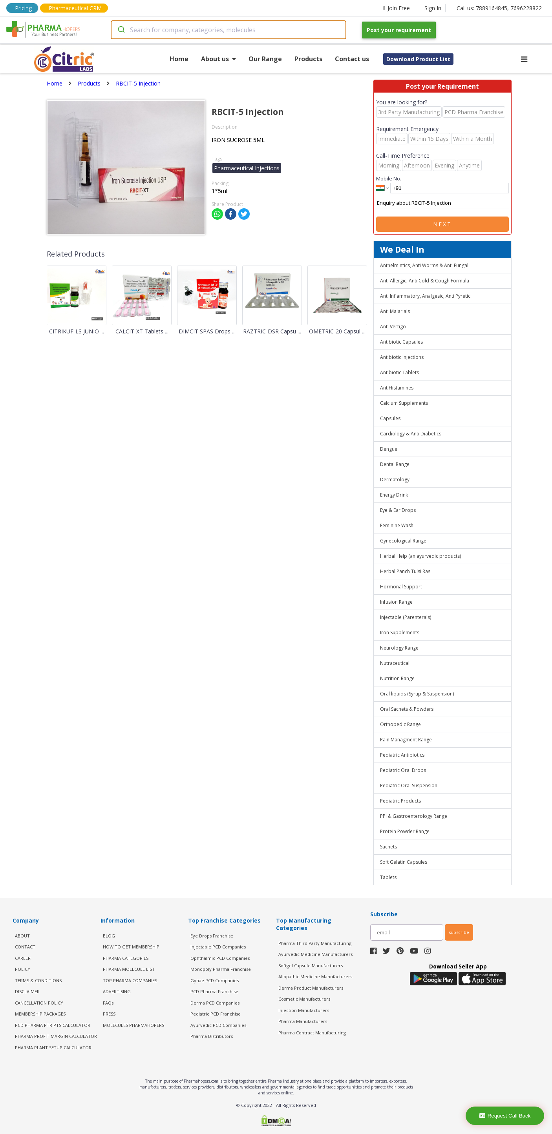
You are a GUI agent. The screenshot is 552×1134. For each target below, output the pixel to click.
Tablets (388, 877)
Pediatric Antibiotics (402, 755)
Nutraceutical (394, 663)
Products (308, 59)
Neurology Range (399, 647)
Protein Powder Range (405, 831)
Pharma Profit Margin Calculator (56, 1036)
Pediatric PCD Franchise (215, 1014)
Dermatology (394, 479)
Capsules (390, 418)
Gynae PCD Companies (214, 980)
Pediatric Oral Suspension (408, 785)
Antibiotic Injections (402, 357)
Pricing (23, 8)
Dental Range (394, 464)
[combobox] (228, 29)
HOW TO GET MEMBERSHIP (131, 947)
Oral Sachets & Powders (406, 709)
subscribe (459, 932)
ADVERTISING (117, 991)
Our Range (265, 59)
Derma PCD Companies (214, 1003)
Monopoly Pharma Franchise (220, 969)
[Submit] (120, 29)
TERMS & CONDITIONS (38, 980)
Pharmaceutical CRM (75, 8)
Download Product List (418, 59)
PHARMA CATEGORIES (125, 958)
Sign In (432, 8)
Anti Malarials (395, 311)
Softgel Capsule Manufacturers (310, 965)
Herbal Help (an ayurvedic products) (420, 556)
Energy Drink (394, 494)
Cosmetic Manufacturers (304, 999)
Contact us (352, 59)
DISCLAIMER (27, 991)
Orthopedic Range (400, 724)
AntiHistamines (396, 387)
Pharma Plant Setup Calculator (53, 1047)
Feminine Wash (396, 525)
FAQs (108, 1003)
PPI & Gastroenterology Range (413, 816)
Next (442, 224)
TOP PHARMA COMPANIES (130, 980)
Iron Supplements (399, 632)
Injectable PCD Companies (218, 947)
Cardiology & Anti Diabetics (410, 433)
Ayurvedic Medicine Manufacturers (315, 954)
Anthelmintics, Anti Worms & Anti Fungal (424, 265)
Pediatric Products (400, 800)
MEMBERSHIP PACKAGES (40, 1014)
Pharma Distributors (211, 1036)
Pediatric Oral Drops (403, 770)
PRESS (109, 1014)
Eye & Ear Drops (398, 510)
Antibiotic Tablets (399, 372)
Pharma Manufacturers (302, 1021)
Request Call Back (505, 1116)
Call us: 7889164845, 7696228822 (499, 8)
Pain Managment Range (406, 739)
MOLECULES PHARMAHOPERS (133, 1025)
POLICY (22, 969)
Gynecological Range (403, 540)
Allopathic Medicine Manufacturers (315, 976)
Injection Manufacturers (303, 1010)
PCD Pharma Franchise (214, 991)
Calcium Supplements (404, 403)
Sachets (388, 846)
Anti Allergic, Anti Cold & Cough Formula (424, 280)
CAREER (23, 958)
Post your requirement (399, 30)
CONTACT (25, 947)
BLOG (109, 936)
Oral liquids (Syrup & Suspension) (417, 693)
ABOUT (22, 936)
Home (179, 59)
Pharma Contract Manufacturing (312, 1033)
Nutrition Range (397, 678)
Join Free (396, 8)
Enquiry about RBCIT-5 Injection (442, 203)
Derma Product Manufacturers (310, 988)
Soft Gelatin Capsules (403, 862)
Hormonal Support (401, 586)
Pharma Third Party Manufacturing (314, 943)
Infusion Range (396, 602)
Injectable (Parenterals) (405, 617)
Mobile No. (388, 178)
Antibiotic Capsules (401, 342)
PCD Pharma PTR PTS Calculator (52, 1025)
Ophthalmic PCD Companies (220, 958)
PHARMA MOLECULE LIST (129, 969)
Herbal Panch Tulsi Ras (405, 571)
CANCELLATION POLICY (39, 1003)
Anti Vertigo (393, 326)
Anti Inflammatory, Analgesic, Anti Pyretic (425, 296)
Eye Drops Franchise (211, 936)
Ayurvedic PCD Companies (218, 1025)
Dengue (388, 449)
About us (218, 59)
